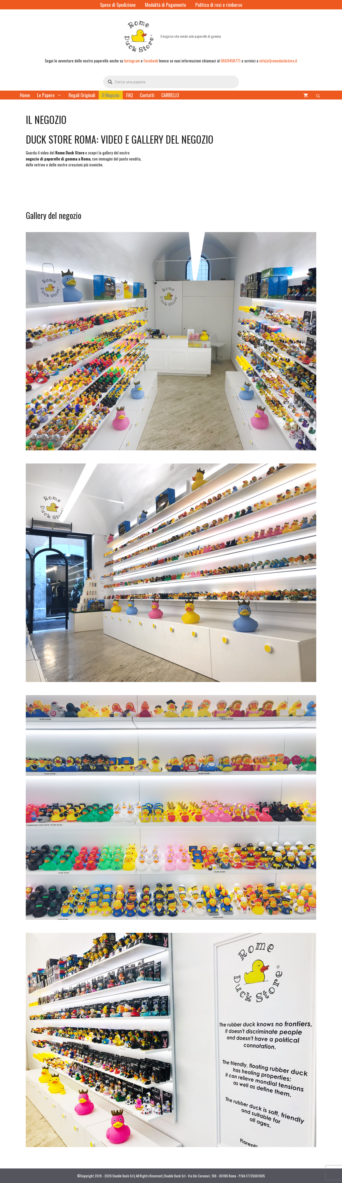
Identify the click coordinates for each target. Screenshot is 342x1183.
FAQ (129, 95)
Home (25, 95)
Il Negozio (110, 95)
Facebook (151, 61)
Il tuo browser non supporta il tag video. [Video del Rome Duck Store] (61, 191)
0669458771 (231, 61)
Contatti (147, 95)
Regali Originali (82, 95)
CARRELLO (170, 95)
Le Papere (51, 95)
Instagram (132, 61)
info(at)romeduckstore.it (278, 61)
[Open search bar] (318, 95)
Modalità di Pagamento (165, 4)
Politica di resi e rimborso (218, 4)
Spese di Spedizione (118, 4)
